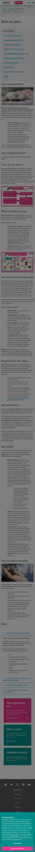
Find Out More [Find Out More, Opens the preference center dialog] (17, 843)
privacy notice (14, 836)
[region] (17, 832)
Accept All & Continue (17, 848)
